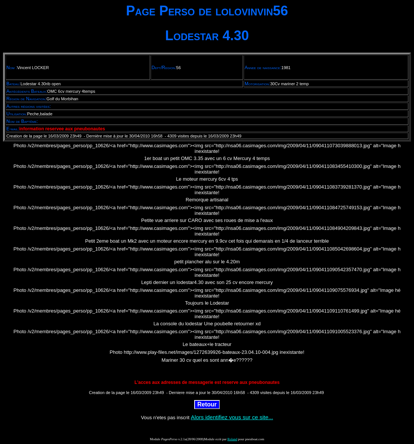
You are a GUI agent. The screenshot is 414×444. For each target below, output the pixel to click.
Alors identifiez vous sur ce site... (232, 417)
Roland (232, 439)
